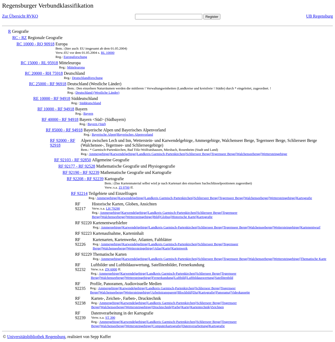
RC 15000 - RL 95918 (39, 63)
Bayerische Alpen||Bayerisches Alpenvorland (122, 134)
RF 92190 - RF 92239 (81, 172)
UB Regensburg (319, 16)
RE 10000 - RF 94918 (51, 98)
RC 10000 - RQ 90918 (35, 44)
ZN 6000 (111, 269)
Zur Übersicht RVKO (20, 16)
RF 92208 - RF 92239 (85, 179)
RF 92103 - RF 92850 (72, 160)
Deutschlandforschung (87, 78)
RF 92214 (79, 193)
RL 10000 (107, 53)
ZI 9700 (124, 187)
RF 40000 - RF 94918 (60, 119)
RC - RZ (19, 37)
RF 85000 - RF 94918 (64, 130)
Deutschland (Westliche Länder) (97, 92)
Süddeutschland (90, 103)
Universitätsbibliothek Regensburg (36, 336)
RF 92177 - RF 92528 (76, 166)
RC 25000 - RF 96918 (47, 84)
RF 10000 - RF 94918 (55, 109)
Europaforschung (75, 57)
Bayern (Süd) (97, 124)
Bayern (88, 113)
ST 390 (110, 317)
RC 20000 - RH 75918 (44, 73)
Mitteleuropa (76, 67)
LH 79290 (113, 208)
